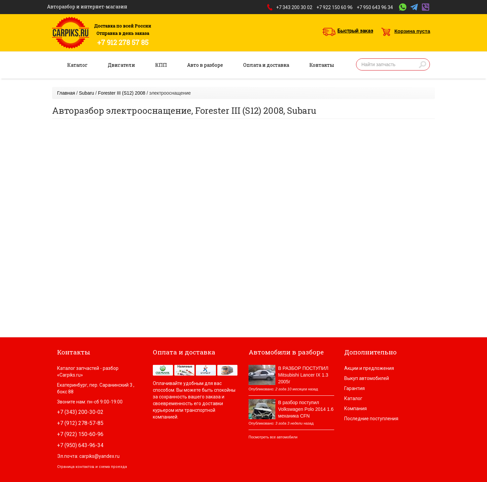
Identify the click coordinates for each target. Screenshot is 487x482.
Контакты (321, 65)
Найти (422, 64)
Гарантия (354, 388)
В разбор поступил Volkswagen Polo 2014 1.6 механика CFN (306, 409)
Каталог (77, 65)
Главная (66, 93)
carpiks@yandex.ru (99, 456)
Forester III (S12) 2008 (121, 93)
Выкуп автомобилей (366, 378)
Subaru (86, 93)
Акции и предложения (369, 368)
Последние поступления (371, 418)
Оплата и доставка (266, 65)
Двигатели (121, 65)
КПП (161, 65)
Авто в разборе (205, 65)
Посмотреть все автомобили (273, 437)
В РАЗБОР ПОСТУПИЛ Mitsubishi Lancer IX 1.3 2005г (303, 375)
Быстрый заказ (355, 31)
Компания (355, 408)
